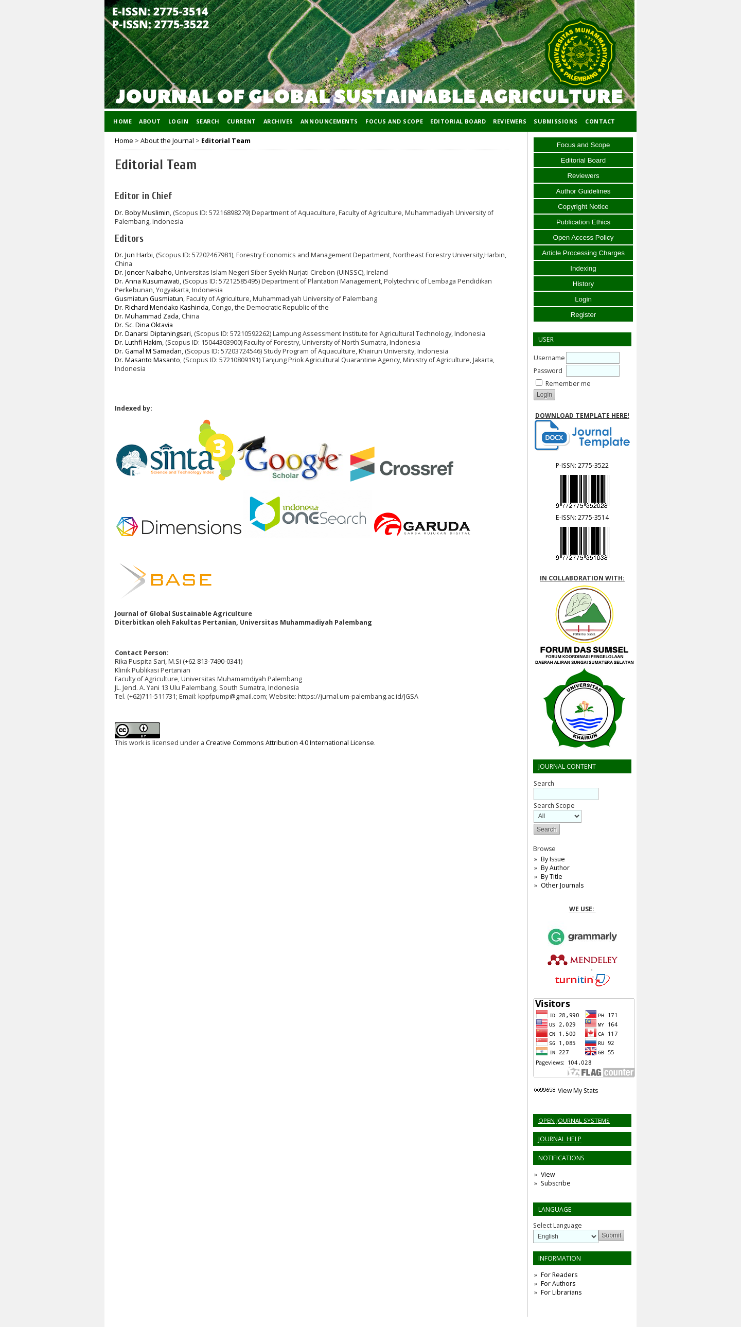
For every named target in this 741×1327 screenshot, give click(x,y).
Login (583, 299)
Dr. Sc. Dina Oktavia (144, 325)
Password (548, 370)
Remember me (568, 383)
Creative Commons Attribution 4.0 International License (290, 742)
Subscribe (556, 1183)
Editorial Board (583, 160)
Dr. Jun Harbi (134, 255)
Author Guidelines (583, 191)
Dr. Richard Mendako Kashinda (161, 307)
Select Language (557, 1225)
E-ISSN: (582, 517)
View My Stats (578, 1090)
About (150, 121)
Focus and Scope (583, 145)
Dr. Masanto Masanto (147, 360)
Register (583, 315)
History (583, 284)
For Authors (558, 1283)
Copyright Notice (583, 206)
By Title (551, 876)
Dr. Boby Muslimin (142, 212)
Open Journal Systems (574, 1120)
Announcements (329, 121)
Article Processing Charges (583, 253)
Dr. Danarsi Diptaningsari (153, 333)
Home (122, 121)
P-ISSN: (582, 465)
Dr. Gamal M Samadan (148, 351)
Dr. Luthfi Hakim (138, 342)
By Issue (553, 859)
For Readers (559, 1274)
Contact (600, 121)
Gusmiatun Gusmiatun (149, 298)
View (548, 1174)
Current (241, 121)
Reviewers (583, 176)
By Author (555, 867)
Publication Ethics (583, 222)
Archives (278, 121)
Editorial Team (226, 140)
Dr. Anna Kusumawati (147, 281)
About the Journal (167, 140)
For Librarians (561, 1292)
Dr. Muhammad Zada (147, 316)
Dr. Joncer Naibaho (143, 272)
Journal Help (559, 1139)
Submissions (556, 121)
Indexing (583, 268)
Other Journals (562, 885)
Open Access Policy (583, 237)
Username (549, 357)
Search (208, 121)
